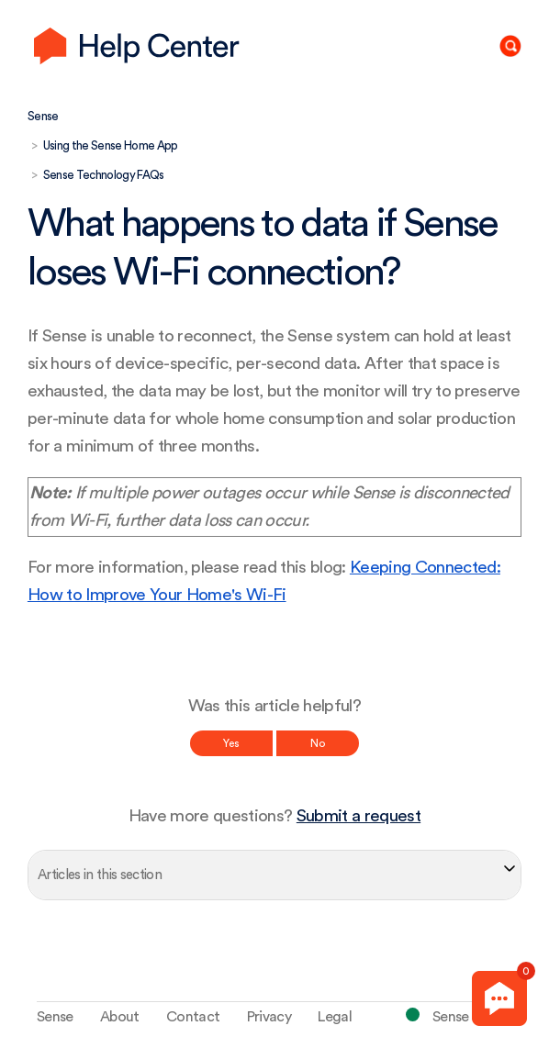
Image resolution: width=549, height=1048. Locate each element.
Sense (43, 116)
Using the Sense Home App (110, 145)
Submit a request (358, 816)
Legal (335, 1016)
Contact (192, 1016)
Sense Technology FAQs (103, 175)
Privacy (269, 1016)
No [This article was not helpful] (317, 743)
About (120, 1016)
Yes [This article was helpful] (231, 743)
